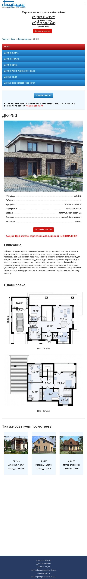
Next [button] (78, 156)
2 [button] (42, 188)
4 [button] (47, 188)
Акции (7, 47)
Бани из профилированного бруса (19, 83)
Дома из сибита (11, 53)
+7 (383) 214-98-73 (43, 17)
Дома (13, 39)
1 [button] (39, 188)
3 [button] (45, 188)
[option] (43, 156)
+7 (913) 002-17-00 (43, 23)
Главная (5, 39)
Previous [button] (7, 156)
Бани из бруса (10, 77)
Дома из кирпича (24, 39)
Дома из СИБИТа (43, 560)
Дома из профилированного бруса (19, 71)
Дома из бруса (10, 65)
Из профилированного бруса (43, 570)
